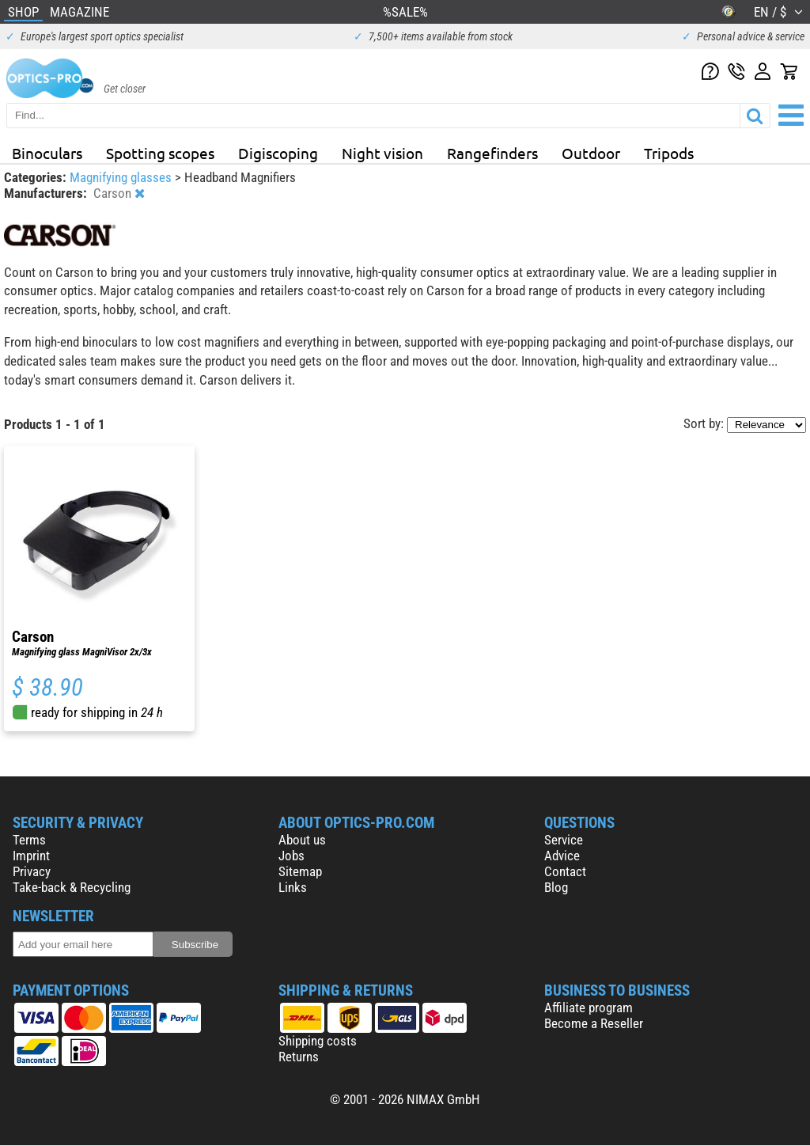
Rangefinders (492, 152)
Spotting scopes (160, 152)
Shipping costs (317, 1041)
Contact (565, 871)
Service (563, 840)
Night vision (382, 152)
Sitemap (300, 871)
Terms (29, 840)
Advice (562, 855)
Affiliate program (588, 1007)
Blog (556, 887)
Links (292, 887)
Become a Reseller (593, 1023)
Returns (298, 1056)
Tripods (669, 152)
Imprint (31, 855)
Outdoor (591, 152)
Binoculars (47, 152)
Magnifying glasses (122, 177)
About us (302, 840)
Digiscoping (278, 152)
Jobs (291, 855)
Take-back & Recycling (72, 887)
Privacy (32, 871)
